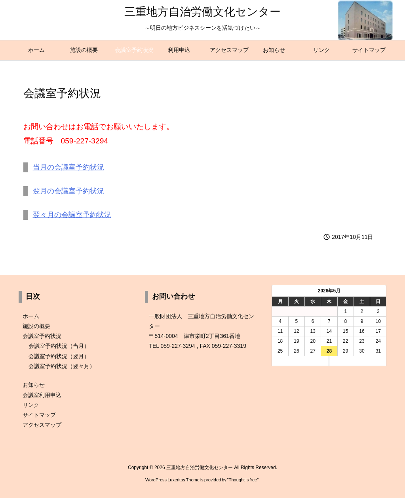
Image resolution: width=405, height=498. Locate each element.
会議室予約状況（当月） (59, 346)
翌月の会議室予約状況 (68, 191)
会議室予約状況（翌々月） (62, 366)
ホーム (31, 316)
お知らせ (34, 385)
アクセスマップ (42, 425)
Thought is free (243, 479)
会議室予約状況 (42, 336)
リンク (31, 405)
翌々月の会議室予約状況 (72, 215)
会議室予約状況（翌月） (59, 356)
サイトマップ (39, 415)
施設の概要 (36, 326)
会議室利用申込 (42, 395)
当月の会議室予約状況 (68, 167)
